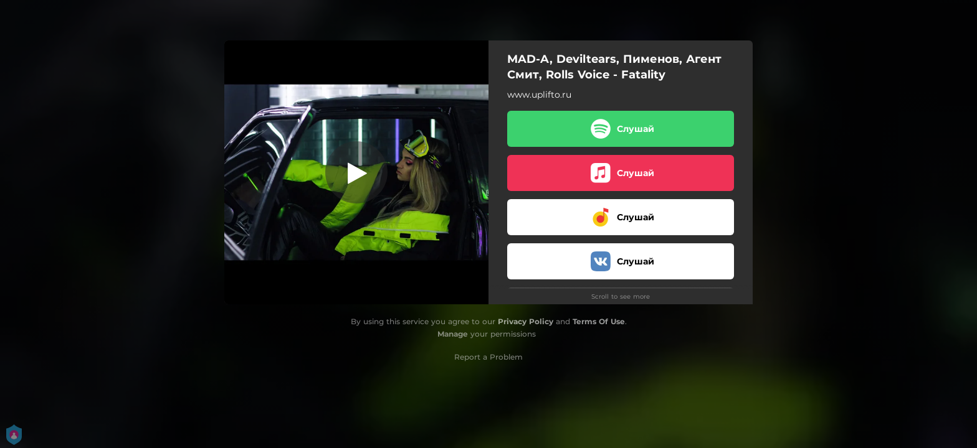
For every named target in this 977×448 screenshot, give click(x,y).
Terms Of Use (599, 321)
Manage (452, 333)
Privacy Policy (525, 321)
